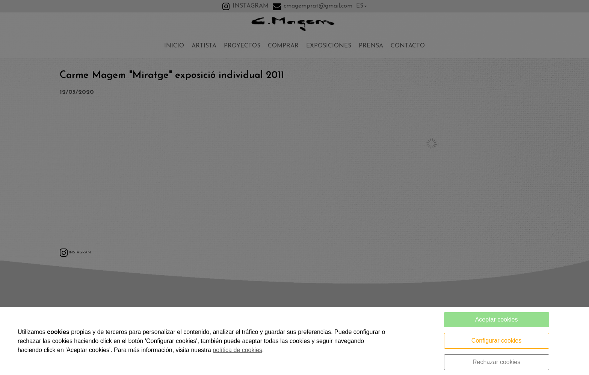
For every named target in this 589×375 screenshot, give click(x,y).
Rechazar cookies (496, 362)
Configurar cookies (496, 340)
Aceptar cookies (496, 319)
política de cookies (237, 350)
